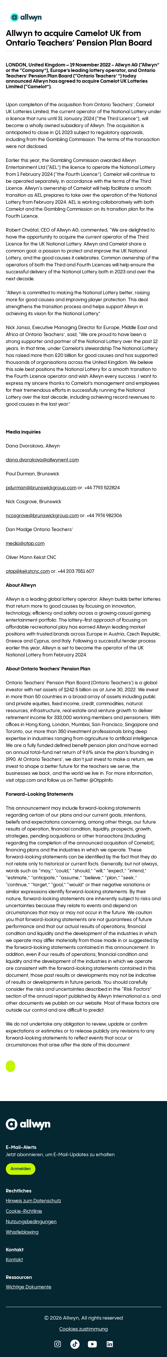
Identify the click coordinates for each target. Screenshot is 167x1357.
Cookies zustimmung (83, 1329)
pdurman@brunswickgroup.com (41, 488)
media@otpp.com (25, 543)
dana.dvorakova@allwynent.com (42, 460)
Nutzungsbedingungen (31, 1221)
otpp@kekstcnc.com (28, 571)
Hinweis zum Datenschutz (33, 1201)
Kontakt (14, 1259)
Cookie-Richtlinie (24, 1211)
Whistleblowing (22, 1232)
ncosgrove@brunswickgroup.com (42, 515)
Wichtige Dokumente (28, 1287)
